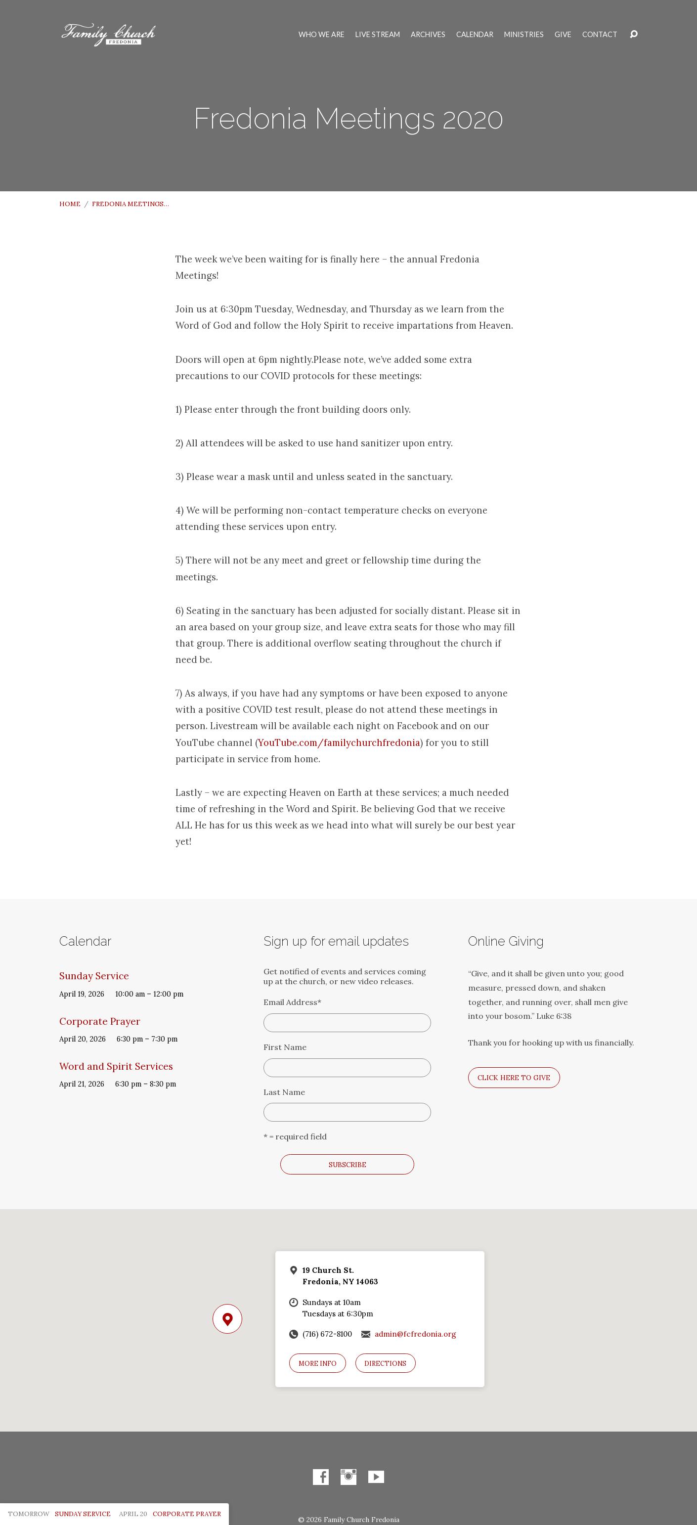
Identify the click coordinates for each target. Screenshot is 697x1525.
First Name (284, 1047)
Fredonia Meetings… (130, 204)
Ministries (524, 34)
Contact (599, 34)
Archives (428, 34)
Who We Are (322, 34)
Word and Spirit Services (116, 1066)
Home (70, 204)
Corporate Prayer (99, 1021)
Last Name (284, 1092)
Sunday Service (94, 976)
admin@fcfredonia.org (415, 1334)
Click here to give (514, 1077)
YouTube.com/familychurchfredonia (339, 742)
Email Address (292, 1002)
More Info (318, 1363)
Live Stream (377, 34)
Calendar (474, 34)
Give (563, 34)
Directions (385, 1363)
